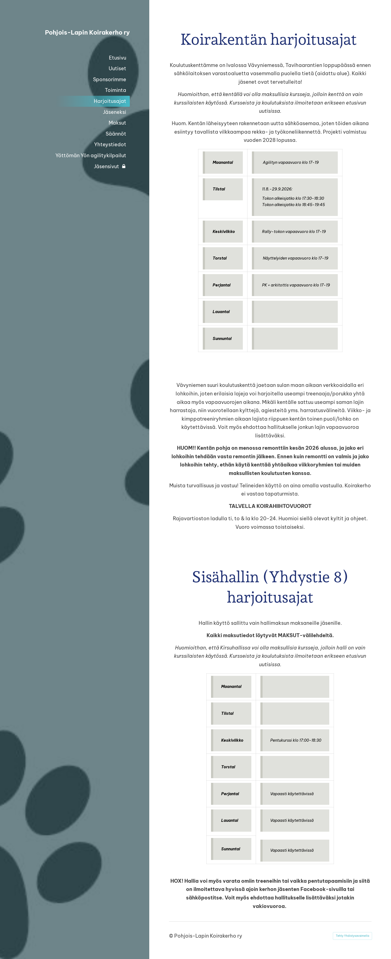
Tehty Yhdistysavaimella (352, 936)
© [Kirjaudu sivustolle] (171, 936)
